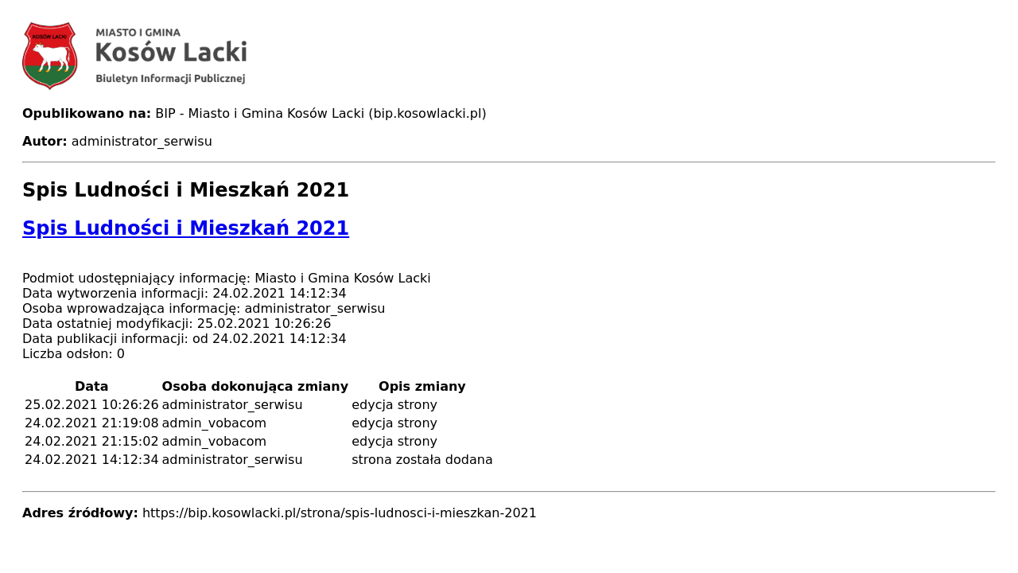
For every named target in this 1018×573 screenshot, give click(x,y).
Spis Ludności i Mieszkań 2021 (185, 228)
